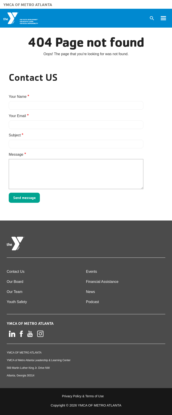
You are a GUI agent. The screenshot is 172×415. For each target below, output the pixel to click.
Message (16, 154)
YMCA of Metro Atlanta (27, 4)
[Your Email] (76, 124)
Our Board (15, 282)
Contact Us (15, 271)
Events (91, 271)
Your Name (17, 96)
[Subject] (76, 144)
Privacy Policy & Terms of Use (83, 396)
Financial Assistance (102, 282)
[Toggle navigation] (163, 18)
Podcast (92, 302)
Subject (15, 135)
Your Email (17, 116)
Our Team (14, 292)
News (90, 292)
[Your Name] (76, 105)
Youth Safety (17, 302)
